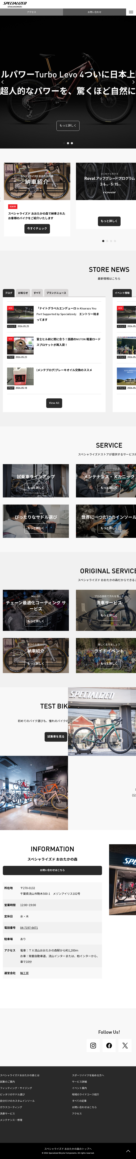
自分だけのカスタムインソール (17, 1101)
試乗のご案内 (7, 1082)
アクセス (31, 12)
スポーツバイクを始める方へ (88, 1075)
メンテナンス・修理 (11, 1120)
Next (132, 82)
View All (54, 403)
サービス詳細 (79, 1082)
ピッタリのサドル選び (12, 1094)
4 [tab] (115, 241)
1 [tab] (64, 143)
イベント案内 (79, 1088)
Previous (3, 82)
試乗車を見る (55, 736)
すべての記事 (79, 1101)
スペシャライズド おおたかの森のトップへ (68, 1148)
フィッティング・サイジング (16, 1088)
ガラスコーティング (11, 1107)
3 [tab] (72, 143)
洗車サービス (7, 1114)
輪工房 (24, 973)
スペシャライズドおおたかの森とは (19, 1075)
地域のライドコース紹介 (85, 1094)
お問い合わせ (94, 12)
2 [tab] (68, 143)
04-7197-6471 (29, 927)
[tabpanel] (68, 82)
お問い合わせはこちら (52, 870)
